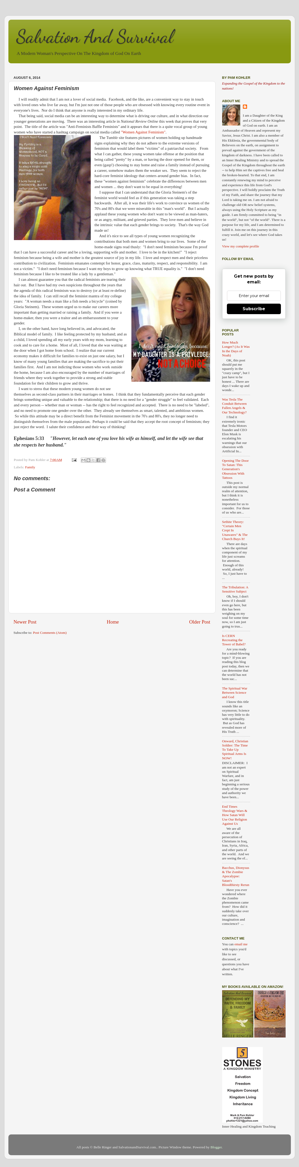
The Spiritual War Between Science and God (234, 692)
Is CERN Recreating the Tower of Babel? (234, 640)
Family (30, 467)
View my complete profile (240, 246)
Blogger (216, 1147)
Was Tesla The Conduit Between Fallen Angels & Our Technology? (234, 405)
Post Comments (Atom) (50, 633)
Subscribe (254, 308)
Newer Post (25, 622)
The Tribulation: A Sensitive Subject (235, 589)
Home (113, 622)
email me (241, 944)
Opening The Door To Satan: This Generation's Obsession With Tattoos (235, 469)
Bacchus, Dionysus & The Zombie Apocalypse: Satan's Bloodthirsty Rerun (235, 876)
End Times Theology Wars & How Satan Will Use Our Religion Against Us (234, 815)
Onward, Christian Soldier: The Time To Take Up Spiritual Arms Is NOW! (235, 749)
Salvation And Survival (94, 36)
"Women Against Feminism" (143, 132)
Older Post (199, 622)
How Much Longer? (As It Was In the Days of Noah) (236, 348)
